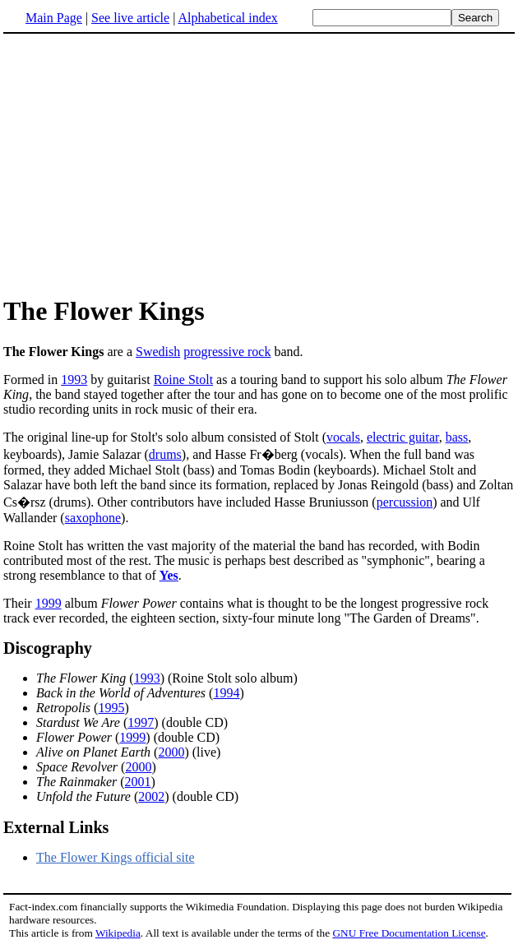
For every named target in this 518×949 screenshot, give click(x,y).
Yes (169, 575)
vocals (343, 437)
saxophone (93, 518)
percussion (404, 502)
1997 (140, 722)
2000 (171, 752)
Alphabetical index (227, 18)
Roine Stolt (183, 380)
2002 (151, 796)
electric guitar (403, 437)
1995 (111, 708)
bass (457, 437)
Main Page (53, 18)
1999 (48, 603)
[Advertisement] (141, 164)
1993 (74, 380)
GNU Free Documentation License (408, 933)
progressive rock (227, 352)
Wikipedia (118, 933)
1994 (226, 693)
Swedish (158, 352)
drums (165, 454)
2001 (138, 782)
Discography (47, 648)
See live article (130, 18)
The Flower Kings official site (115, 857)
